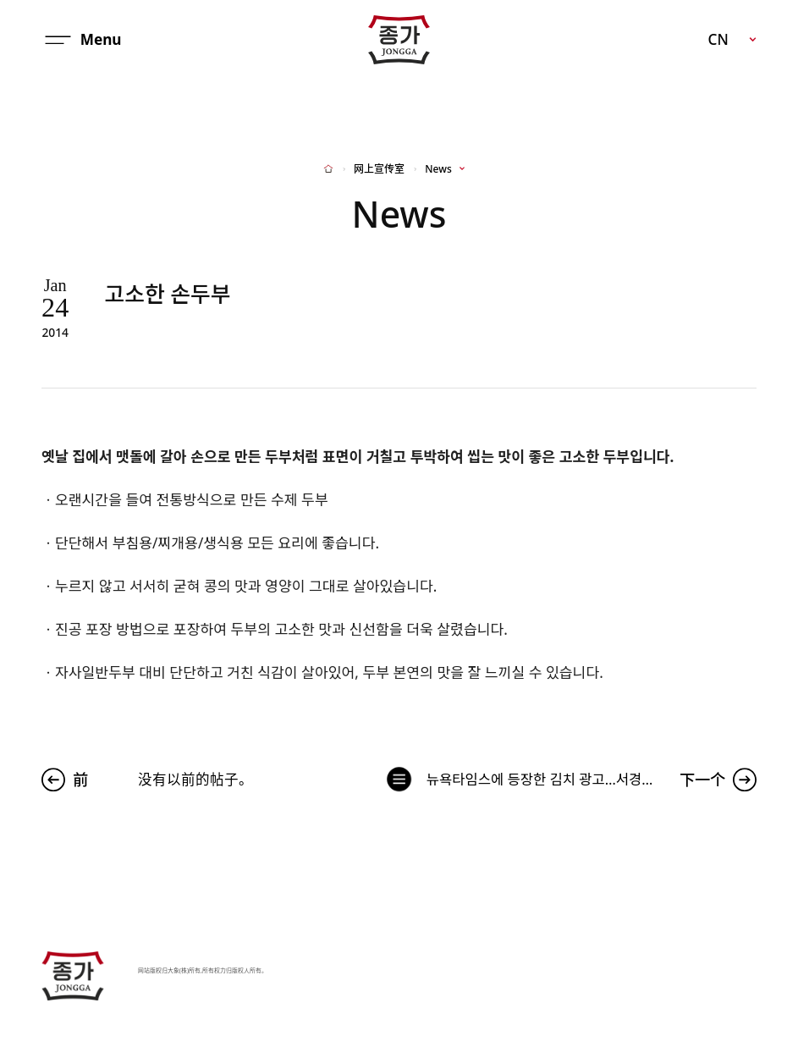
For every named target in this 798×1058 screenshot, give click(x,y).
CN (717, 39)
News (438, 169)
